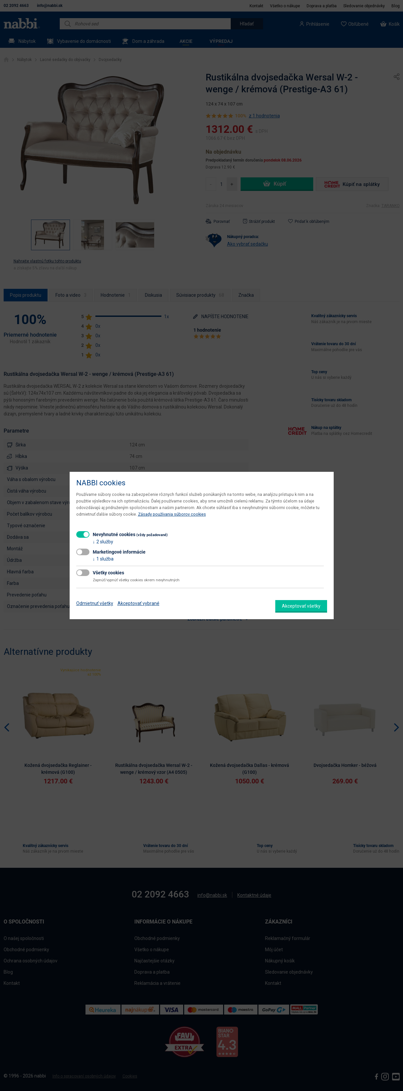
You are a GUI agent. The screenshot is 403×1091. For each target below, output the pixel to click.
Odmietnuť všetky (94, 603)
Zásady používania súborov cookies (172, 514)
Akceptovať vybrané (138, 603)
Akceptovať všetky (301, 606)
